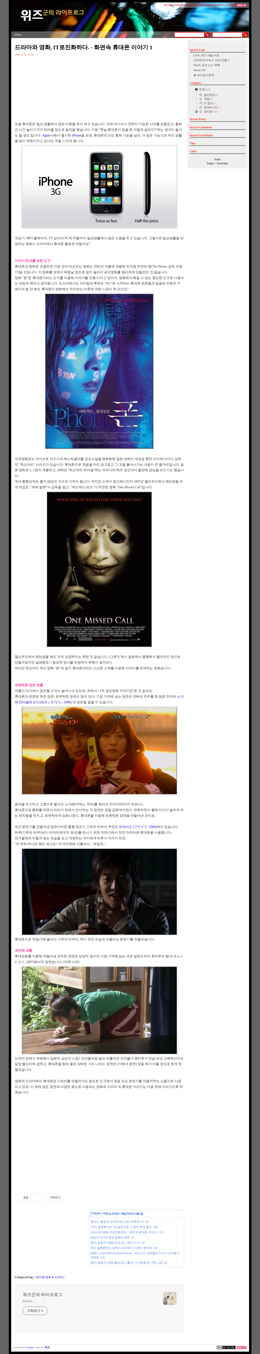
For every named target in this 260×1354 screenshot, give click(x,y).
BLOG (168, 5)
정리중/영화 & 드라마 (50, 1277)
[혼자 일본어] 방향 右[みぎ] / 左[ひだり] (115, 1242)
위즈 (47, 1347)
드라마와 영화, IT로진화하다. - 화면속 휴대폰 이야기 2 (124, 1232)
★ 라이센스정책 (203, 75)
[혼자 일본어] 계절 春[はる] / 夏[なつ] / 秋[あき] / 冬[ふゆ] (126, 1262)
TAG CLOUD (197, 5)
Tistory (30, 1347)
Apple (46, 135)
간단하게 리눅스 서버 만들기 (211, 60)
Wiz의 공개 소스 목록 (206, 65)
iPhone (76, 135)
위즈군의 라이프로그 (43, 1294)
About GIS (199, 70)
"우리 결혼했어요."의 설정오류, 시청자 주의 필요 (121, 1227)
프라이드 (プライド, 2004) (138, 827)
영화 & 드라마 (111, 1214)
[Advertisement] (99, 1140)
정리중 (96, 1214)
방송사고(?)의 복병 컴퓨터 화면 (110, 1237)
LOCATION (216, 5)
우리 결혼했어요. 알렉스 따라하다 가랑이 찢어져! (121, 1248)
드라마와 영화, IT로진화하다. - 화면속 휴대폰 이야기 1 (83, 47)
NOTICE (180, 5)
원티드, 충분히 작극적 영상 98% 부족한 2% (117, 1221)
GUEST (230, 5)
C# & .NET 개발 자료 (206, 55)
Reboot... (29, 1301)
